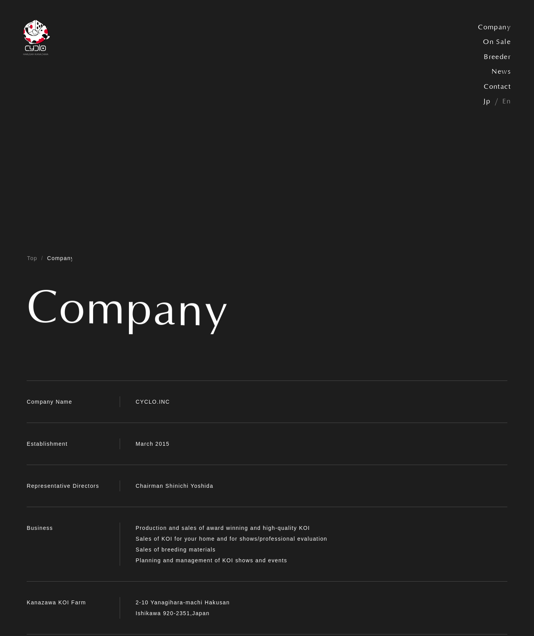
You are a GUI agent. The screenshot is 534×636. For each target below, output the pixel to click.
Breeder (497, 57)
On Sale (497, 42)
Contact (497, 87)
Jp (486, 101)
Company (494, 27)
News (501, 72)
